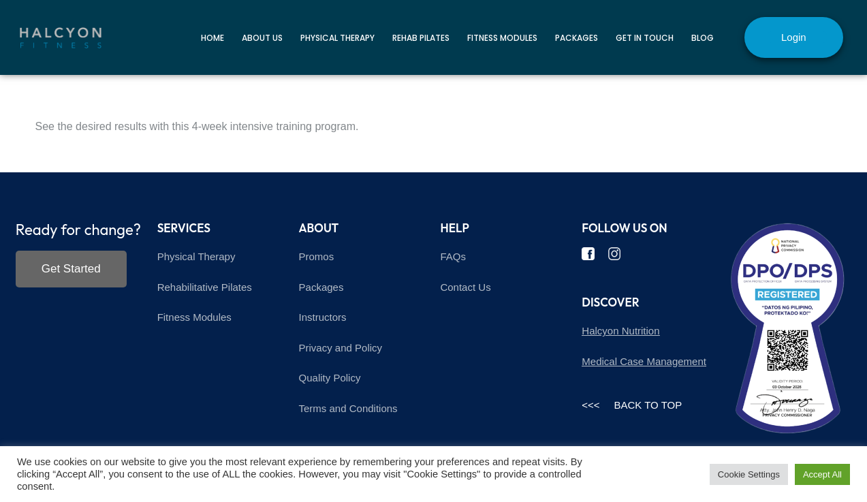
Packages (576, 38)
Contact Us (465, 287)
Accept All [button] (822, 474)
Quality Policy (330, 377)
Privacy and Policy (341, 348)
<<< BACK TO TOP (632, 405)
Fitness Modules (502, 38)
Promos (316, 256)
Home (212, 38)
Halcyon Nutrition (620, 330)
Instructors (323, 317)
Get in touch (645, 38)
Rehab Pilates (421, 38)
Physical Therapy (337, 38)
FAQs (453, 256)
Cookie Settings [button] (749, 474)
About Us (262, 38)
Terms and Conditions (348, 408)
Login (793, 37)
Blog (702, 38)
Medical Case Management (644, 361)
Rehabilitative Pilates (204, 287)
